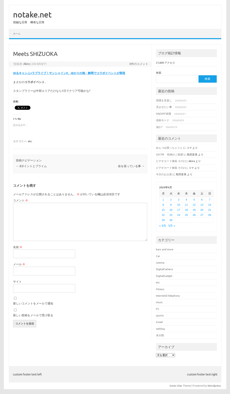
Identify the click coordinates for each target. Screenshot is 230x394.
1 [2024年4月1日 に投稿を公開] (163, 199)
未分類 (160, 335)
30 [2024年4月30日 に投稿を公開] (170, 220)
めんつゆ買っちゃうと (169, 147)
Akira (26, 63)
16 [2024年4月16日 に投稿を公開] (170, 209)
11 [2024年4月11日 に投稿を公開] (186, 204)
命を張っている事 (131, 166)
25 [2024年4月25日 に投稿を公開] (186, 214)
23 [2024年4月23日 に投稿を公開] (170, 214)
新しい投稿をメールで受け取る (33, 315)
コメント (20, 200)
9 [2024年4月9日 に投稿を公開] (171, 204)
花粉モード (162, 120)
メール (19, 264)
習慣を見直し (164, 100)
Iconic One (176, 385)
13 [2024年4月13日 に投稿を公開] (201, 204)
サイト (17, 281)
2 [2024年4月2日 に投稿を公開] (171, 199)
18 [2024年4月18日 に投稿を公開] (186, 209)
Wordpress (214, 385)
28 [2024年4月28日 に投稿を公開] (209, 214)
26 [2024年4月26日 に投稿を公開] (194, 214)
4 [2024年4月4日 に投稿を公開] (186, 199)
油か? (159, 126)
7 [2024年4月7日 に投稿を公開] (209, 199)
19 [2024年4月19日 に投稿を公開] (194, 209)
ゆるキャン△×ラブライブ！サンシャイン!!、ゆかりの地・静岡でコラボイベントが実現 (69, 73)
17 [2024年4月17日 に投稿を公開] (178, 209)
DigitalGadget (164, 275)
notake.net (32, 14)
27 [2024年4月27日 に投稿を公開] (201, 214)
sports (160, 315)
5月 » (171, 225)
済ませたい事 (164, 106)
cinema (160, 262)
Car (158, 256)
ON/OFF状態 (163, 113)
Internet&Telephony (168, 295)
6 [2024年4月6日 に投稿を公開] (202, 199)
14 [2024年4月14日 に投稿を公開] (209, 204)
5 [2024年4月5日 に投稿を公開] (194, 199)
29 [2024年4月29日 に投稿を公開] (163, 220)
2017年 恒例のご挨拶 (169, 154)
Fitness (160, 289)
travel (159, 322)
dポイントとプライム (31, 166)
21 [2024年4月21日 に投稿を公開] (209, 209)
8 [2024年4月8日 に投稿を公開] (163, 204)
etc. (30, 141)
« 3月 (162, 225)
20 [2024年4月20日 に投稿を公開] (201, 209)
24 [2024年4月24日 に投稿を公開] (178, 214)
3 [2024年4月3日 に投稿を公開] (178, 199)
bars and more (164, 249)
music (159, 302)
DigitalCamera (164, 269)
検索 (158, 72)
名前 (17, 247)
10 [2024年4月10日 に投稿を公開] (178, 204)
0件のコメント (138, 63)
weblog (160, 328)
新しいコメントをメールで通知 (33, 303)
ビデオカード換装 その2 (170, 161)
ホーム (16, 33)
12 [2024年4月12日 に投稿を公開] (194, 204)
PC (157, 308)
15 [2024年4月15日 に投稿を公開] (163, 209)
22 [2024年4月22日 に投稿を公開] (163, 214)
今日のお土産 (164, 174)
